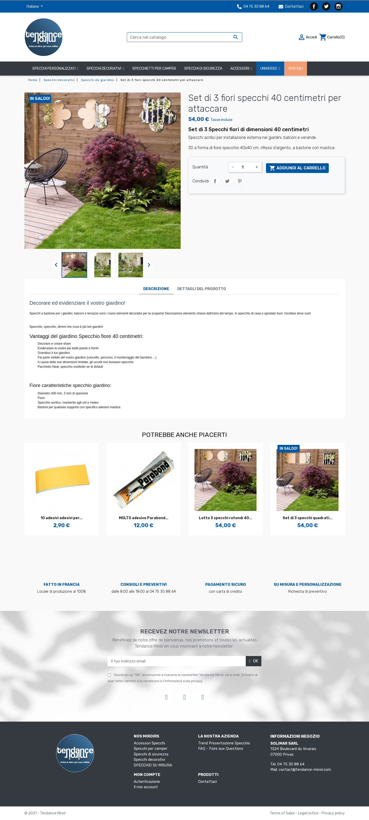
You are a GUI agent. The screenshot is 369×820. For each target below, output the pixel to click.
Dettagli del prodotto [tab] (201, 289)
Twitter (326, 6)
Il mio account (146, 787)
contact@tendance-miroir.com (305, 769)
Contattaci (291, 6)
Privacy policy (333, 813)
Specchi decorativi (149, 759)
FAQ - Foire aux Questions (220, 748)
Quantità (200, 167)
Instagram (338, 6)
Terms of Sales (282, 813)
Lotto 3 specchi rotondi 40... (225, 518)
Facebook (314, 6)
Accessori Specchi (149, 743)
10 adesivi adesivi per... (61, 518)
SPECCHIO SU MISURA (153, 765)
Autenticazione (147, 782)
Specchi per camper (150, 748)
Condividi (215, 181)
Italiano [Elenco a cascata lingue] (33, 6)
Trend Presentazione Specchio (224, 743)
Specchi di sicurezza (151, 754)
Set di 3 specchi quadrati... (307, 518)
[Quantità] (244, 167)
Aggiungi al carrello (297, 168)
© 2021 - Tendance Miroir (45, 813)
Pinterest (239, 181)
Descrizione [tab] (156, 289)
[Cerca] (184, 37)
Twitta (227, 181)
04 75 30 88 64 (253, 6)
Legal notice (308, 813)
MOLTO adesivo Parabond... (143, 518)
